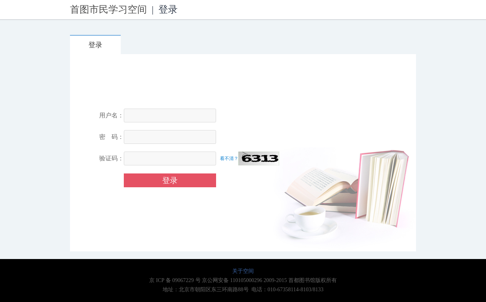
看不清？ (229, 158)
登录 (95, 45)
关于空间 (243, 271)
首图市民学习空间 (108, 9)
